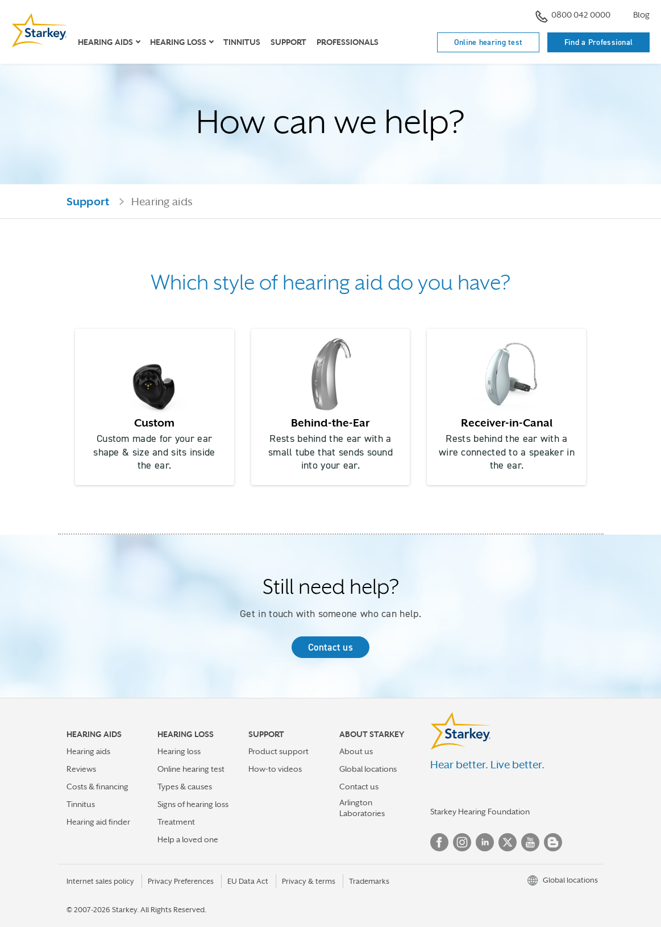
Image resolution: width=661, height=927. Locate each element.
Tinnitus (241, 42)
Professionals (348, 42)
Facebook (439, 842)
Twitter (507, 842)
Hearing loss (179, 751)
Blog (641, 14)
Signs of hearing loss (192, 804)
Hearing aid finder (98, 821)
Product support (278, 751)
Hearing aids (88, 751)
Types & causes (184, 786)
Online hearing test (488, 42)
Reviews (81, 768)
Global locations (368, 768)
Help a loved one (187, 839)
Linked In (485, 842)
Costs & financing (97, 786)
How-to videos (275, 768)
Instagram (462, 842)
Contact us (330, 647)
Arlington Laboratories (362, 808)
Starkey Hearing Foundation (480, 811)
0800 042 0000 (572, 16)
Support (288, 42)
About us (356, 751)
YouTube (530, 842)
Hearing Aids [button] (105, 42)
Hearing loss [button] (178, 42)
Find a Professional (598, 42)
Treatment (176, 821)
